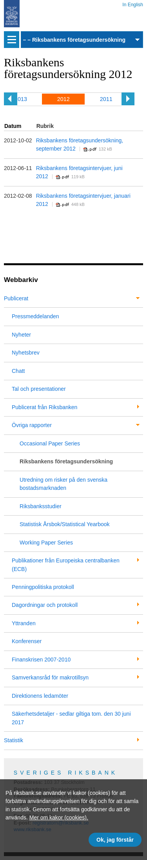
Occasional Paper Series (50, 443)
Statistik (13, 740)
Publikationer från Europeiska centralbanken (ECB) (66, 564)
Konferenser (27, 641)
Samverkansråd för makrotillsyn (50, 677)
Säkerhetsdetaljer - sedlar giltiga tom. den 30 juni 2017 (71, 718)
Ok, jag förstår (115, 840)
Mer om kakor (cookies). (58, 817)
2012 (63, 99)
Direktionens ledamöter (40, 696)
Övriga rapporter (32, 425)
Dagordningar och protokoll (45, 605)
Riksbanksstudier (41, 506)
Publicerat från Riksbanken (44, 407)
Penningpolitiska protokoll (43, 587)
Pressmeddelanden (35, 316)
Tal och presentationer (39, 389)
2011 (106, 99)
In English (132, 3)
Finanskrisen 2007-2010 (41, 659)
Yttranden (24, 623)
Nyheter (21, 335)
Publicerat (16, 298)
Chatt (18, 371)
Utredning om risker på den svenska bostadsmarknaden (63, 484)
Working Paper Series (46, 542)
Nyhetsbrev (26, 352)
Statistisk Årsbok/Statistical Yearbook (65, 524)
